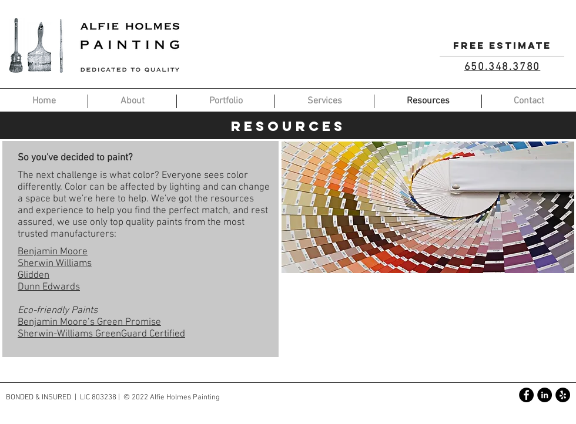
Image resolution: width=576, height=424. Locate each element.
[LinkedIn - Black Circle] (544, 395)
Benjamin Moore (53, 252)
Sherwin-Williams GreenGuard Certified (101, 334)
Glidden (33, 275)
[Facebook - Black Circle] (526, 395)
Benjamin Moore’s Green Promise (89, 322)
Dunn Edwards (49, 287)
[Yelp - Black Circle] (562, 395)
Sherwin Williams (55, 264)
